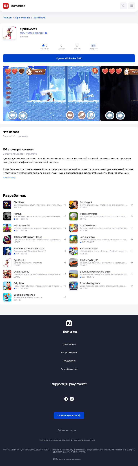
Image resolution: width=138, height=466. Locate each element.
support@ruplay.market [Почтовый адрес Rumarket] (69, 384)
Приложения (22, 17)
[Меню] (131, 5)
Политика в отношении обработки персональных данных (67, 440)
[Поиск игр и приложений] (123, 5)
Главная (7, 17)
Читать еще (9, 177)
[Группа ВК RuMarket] (72, 399)
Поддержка (69, 360)
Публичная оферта (66, 430)
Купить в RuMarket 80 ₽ (68, 58)
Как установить (69, 352)
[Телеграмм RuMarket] (66, 399)
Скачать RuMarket (69, 415)
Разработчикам (69, 369)
